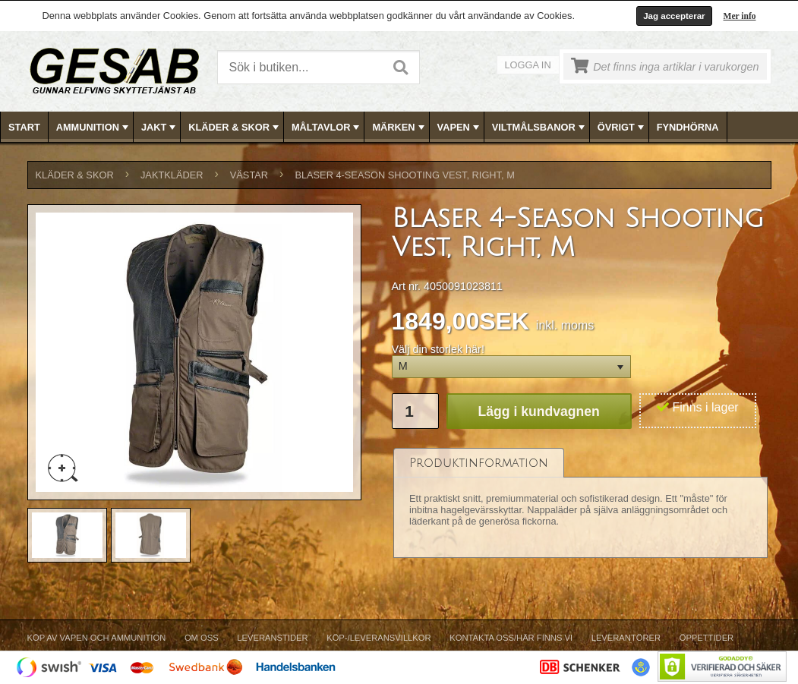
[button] (511, 367)
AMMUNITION (93, 127)
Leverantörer (626, 637)
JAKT (159, 127)
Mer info (740, 15)
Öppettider (706, 637)
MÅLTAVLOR (327, 127)
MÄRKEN (399, 127)
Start (24, 127)
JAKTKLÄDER (171, 175)
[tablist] (580, 503)
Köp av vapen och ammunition (96, 637)
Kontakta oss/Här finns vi (510, 637)
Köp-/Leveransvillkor (378, 637)
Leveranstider (272, 637)
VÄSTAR (249, 175)
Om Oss (202, 637)
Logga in (528, 65)
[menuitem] (25, 127)
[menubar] (399, 127)
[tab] (478, 463)
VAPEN (459, 127)
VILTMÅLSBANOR (540, 127)
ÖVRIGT (622, 127)
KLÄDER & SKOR (235, 127)
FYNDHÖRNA (688, 127)
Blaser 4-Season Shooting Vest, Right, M (404, 175)
